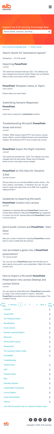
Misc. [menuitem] (6, 379)
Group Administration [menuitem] (12, 397)
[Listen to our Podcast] (45, 419)
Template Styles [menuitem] (10, 374)
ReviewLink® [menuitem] (9, 346)
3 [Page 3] (29, 305)
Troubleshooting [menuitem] (10, 360)
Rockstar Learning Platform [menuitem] (14, 332)
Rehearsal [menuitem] (8, 337)
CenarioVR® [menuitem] (8, 314)
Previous (12, 305)
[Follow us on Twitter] (35, 419)
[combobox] (25, 32)
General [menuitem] (7, 402)
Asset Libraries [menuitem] (9, 328)
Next (43, 305)
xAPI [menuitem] (5, 369)
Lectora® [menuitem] (7, 309)
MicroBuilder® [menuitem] (9, 323)
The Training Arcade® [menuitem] (12, 319)
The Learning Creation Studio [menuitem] (15, 351)
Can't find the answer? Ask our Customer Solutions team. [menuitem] (26, 406)
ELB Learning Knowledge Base (15, 47)
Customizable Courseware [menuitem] (14, 388)
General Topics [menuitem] (9, 365)
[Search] (49, 32)
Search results (36, 47)
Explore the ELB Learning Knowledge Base (26, 27)
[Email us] (49, 419)
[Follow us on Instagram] (40, 419)
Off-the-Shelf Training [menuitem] (12, 342)
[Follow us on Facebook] (30, 419)
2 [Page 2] (25, 305)
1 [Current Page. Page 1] (20, 305)
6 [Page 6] (36, 305)
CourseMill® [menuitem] (8, 355)
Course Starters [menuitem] (10, 392)
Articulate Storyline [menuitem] (11, 383)
